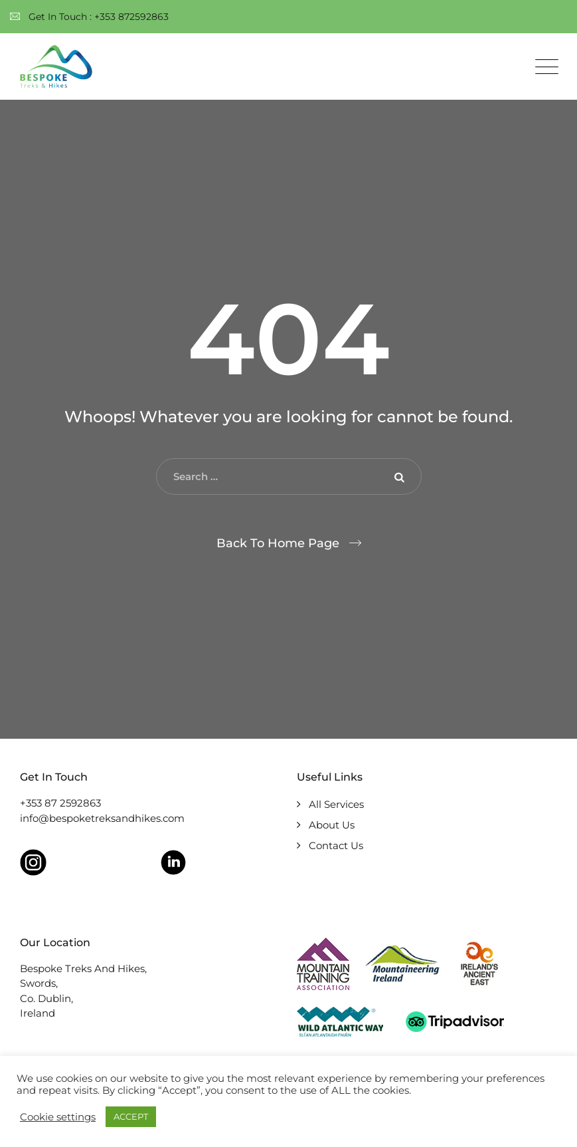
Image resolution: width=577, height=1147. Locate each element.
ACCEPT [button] (131, 1116)
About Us (332, 825)
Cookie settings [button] (58, 1117)
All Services (336, 804)
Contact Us (336, 845)
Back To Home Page (277, 543)
